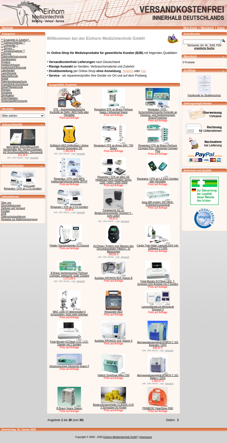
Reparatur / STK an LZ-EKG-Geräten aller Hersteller (158, 180)
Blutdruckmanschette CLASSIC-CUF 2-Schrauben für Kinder (113, 406)
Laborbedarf (8, 70)
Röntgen (6, 89)
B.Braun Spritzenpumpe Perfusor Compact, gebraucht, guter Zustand (69, 274)
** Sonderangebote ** (13, 51)
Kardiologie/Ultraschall (13, 67)
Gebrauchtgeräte (12, 124)
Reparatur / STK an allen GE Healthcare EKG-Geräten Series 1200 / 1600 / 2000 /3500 (114, 180)
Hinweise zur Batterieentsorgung (19, 219)
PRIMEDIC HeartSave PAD (158, 408)
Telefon (128, 71)
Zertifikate (190, 70)
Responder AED (113, 311)
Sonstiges (6, 92)
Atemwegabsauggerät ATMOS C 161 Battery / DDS (157, 376)
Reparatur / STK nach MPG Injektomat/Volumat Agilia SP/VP (69, 180)
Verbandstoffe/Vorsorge (14, 101)
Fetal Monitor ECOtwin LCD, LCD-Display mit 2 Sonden (69, 343)
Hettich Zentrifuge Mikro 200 (113, 375)
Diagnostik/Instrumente (14, 56)
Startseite (7, 27)
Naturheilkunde (9, 76)
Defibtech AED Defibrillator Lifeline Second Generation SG (69, 147)
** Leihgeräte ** (9, 45)
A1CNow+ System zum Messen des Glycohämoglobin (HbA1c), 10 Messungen (113, 249)
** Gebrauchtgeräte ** (13, 42)
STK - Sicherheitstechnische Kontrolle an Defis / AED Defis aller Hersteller (69, 112)
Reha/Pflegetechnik (12, 87)
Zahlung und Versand (13, 208)
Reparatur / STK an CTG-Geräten (23, 188)
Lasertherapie (8, 73)
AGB (3, 213)
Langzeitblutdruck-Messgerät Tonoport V (157, 308)
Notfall (4, 78)
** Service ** (8, 48)
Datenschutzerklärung (13, 216)
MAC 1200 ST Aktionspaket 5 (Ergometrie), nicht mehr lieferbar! (69, 313)
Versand (34, 157)
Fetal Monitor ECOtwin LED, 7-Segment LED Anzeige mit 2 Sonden (157, 283)
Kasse (220, 27)
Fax (143, 71)
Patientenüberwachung (14, 81)
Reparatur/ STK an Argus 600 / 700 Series (113, 147)
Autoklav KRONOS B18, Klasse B (113, 278)
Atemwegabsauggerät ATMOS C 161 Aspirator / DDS (157, 343)
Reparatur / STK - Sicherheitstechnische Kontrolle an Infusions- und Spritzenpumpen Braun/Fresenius (157, 113)
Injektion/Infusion (10, 65)
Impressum (145, 437)
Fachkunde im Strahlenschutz (204, 95)
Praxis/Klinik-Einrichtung (14, 84)
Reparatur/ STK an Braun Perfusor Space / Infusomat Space (113, 111)
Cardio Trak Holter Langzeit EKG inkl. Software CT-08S (158, 247)
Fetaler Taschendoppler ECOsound (69, 245)
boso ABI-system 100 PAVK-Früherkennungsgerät (158, 203)
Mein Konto (190, 27)
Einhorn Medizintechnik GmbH (120, 437)
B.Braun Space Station (69, 408)
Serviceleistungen (13, 165)
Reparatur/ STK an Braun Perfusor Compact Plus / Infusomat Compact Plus (158, 148)
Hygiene (5, 62)
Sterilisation (7, 95)
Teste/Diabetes (9, 98)
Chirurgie (6, 53)
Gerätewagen (8, 59)
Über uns (6, 202)
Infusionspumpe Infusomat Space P (69, 366)
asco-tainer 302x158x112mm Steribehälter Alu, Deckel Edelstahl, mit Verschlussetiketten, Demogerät (22, 149)
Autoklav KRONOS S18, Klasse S (113, 340)
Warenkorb (207, 27)
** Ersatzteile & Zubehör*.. (15, 40)
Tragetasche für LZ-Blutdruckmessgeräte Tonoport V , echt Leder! (113, 213)
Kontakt (5, 211)
